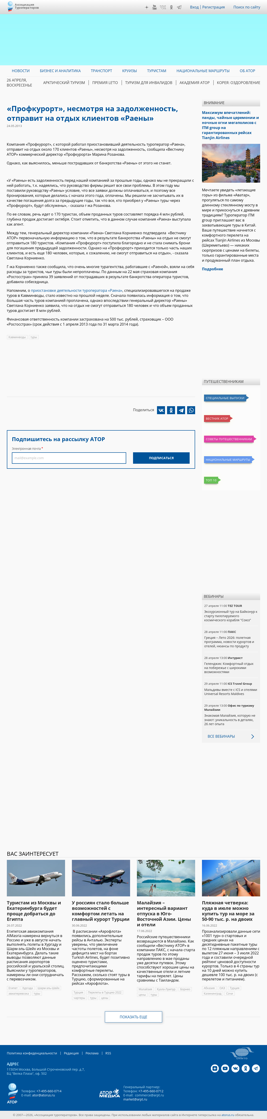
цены (104, 998)
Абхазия (209, 988)
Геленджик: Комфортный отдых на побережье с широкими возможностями (229, 667)
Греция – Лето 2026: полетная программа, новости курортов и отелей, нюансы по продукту (229, 641)
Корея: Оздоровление (238, 82)
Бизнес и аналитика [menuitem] (60, 70)
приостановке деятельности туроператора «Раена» (76, 290)
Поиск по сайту (246, 7)
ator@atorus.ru (43, 1095)
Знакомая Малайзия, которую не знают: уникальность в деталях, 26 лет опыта (229, 719)
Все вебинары (221, 736)
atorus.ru (228, 1115)
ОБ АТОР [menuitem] (247, 70)
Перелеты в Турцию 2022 (104, 992)
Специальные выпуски (225, 398)
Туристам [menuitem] (156, 70)
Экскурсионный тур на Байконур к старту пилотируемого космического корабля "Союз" (230, 615)
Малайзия (145, 989)
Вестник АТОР (217, 418)
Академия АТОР (195, 82)
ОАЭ (222, 988)
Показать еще (133, 1016)
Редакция (71, 1053)
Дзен (146, 7)
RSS (108, 1053)
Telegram (179, 7)
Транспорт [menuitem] (101, 70)
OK (171, 7)
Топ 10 (211, 480)
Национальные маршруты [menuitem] (203, 70)
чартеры (79, 998)
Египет (13, 988)
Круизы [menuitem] (129, 70)
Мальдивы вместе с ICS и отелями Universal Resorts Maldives (230, 691)
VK (163, 7)
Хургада (27, 988)
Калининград (212, 993)
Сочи (229, 993)
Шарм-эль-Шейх (49, 988)
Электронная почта (26, 448)
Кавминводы (17, 337)
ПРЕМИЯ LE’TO (105, 82)
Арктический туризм (64, 82)
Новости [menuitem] (21, 70)
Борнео (185, 989)
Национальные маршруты (228, 460)
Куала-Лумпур (166, 989)
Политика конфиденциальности (32, 1053)
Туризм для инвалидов (148, 82)
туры (34, 337)
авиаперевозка (19, 993)
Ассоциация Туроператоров (27, 6)
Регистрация (213, 7)
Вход (194, 7)
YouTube (154, 7)
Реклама (92, 1053)
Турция (78, 992)
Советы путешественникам (229, 439)
